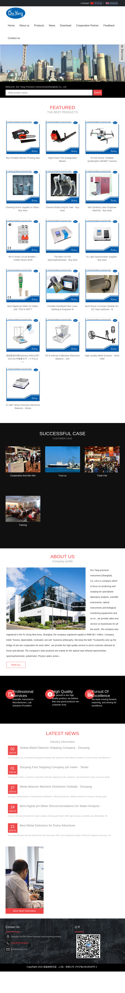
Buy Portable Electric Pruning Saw (23, 189)
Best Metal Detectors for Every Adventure (49, 878)
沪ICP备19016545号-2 (86, 988)
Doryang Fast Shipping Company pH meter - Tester (56, 820)
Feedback (109, 25)
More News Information (24, 932)
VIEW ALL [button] (17, 694)
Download (65, 25)
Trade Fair (102, 523)
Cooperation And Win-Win (23, 523)
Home (11, 25)
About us (24, 25)
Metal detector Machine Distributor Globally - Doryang (57, 839)
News (52, 25)
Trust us (62, 523)
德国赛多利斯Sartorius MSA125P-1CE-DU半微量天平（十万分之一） (23, 400)
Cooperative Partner (87, 25)
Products (39, 25)
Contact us (14, 38)
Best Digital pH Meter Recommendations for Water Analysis (61, 858)
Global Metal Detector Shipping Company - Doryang (56, 800)
